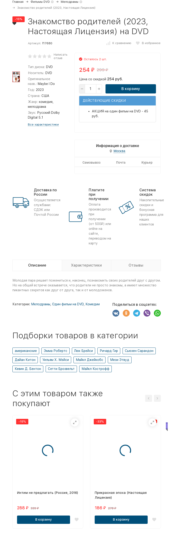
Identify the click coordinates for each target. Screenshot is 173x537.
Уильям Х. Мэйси (55, 360)
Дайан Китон (25, 360)
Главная (17, 1)
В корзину (130, 89)
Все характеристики (42, 124)
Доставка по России (45, 192)
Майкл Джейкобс (89, 360)
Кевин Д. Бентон (28, 369)
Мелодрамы (69, 1)
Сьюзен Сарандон (139, 351)
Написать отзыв (59, 56)
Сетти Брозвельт (61, 369)
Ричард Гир (109, 351)
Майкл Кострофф (95, 369)
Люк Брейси (83, 351)
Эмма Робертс (55, 351)
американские (26, 351)
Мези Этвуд (119, 360)
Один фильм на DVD (68, 304)
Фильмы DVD (40, 1)
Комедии (92, 304)
